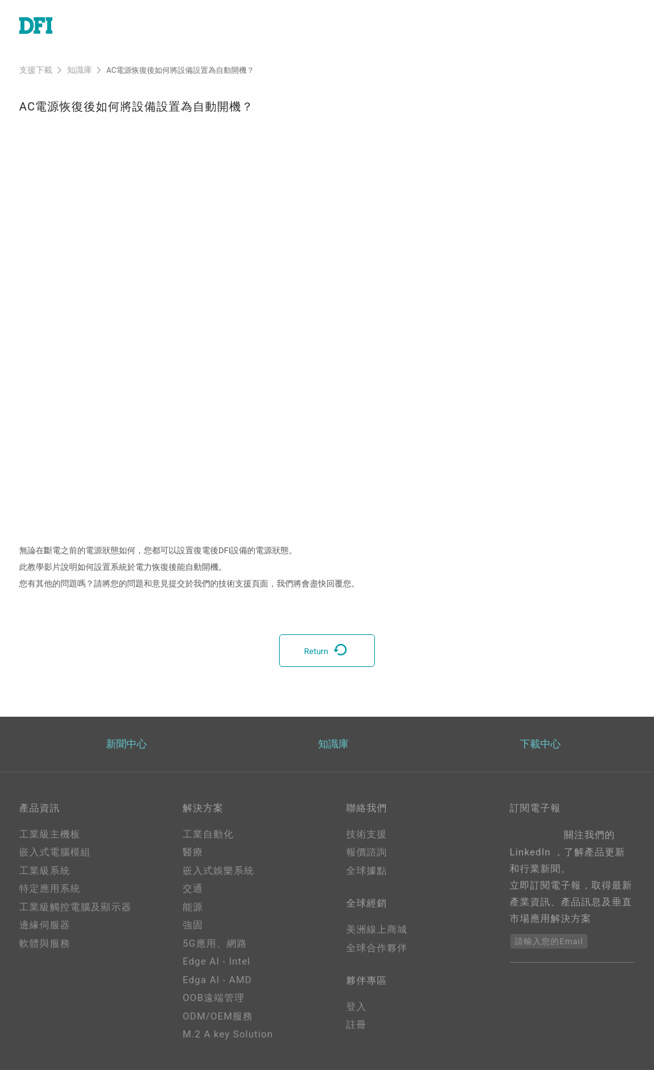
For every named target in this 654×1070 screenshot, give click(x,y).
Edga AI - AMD (217, 979)
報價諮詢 (366, 852)
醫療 (193, 852)
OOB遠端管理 (214, 998)
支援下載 (34, 69)
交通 (193, 888)
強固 (193, 925)
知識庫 (76, 69)
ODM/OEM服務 (218, 1015)
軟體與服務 (44, 943)
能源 (193, 906)
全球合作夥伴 (376, 949)
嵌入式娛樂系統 (218, 870)
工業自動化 (208, 833)
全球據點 (366, 870)
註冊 (356, 1028)
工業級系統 (44, 870)
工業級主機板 (49, 833)
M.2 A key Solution (228, 1034)
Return (327, 650)
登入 (356, 1010)
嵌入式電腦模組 (55, 852)
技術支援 (366, 833)
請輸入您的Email (549, 940)
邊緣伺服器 (44, 925)
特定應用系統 (49, 888)
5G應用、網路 (215, 943)
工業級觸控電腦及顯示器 (75, 906)
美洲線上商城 (376, 930)
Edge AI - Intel (216, 961)
